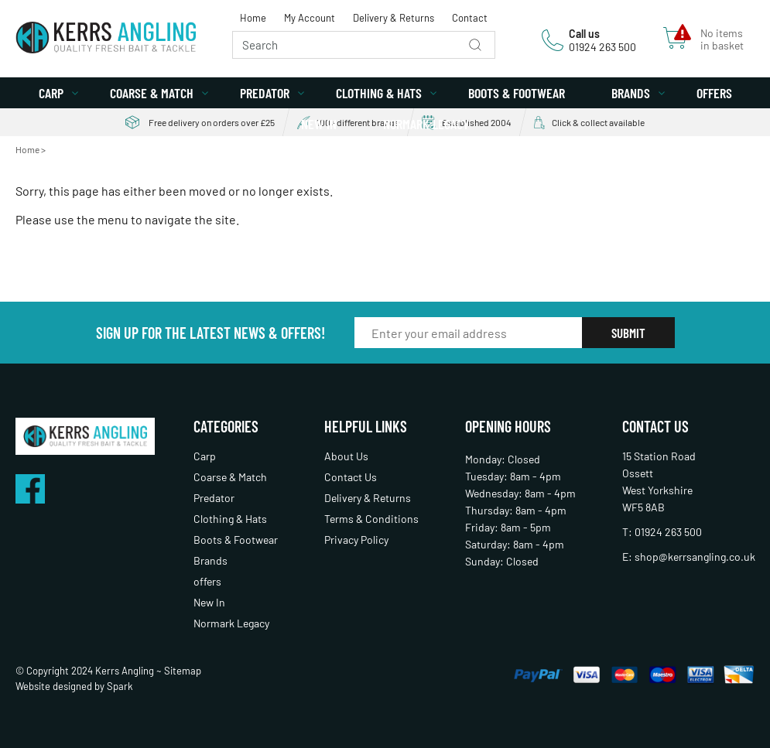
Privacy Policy (356, 539)
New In (319, 123)
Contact (470, 18)
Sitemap (182, 670)
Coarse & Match (151, 92)
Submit (628, 332)
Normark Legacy (426, 123)
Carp (51, 92)
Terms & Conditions (371, 518)
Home (253, 18)
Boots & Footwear (516, 92)
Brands (630, 92)
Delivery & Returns (393, 18)
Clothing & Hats (379, 92)
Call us (584, 33)
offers (714, 92)
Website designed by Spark (74, 686)
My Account (309, 18)
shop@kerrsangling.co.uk (695, 556)
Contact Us (350, 476)
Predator (264, 92)
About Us (346, 456)
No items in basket (722, 39)
